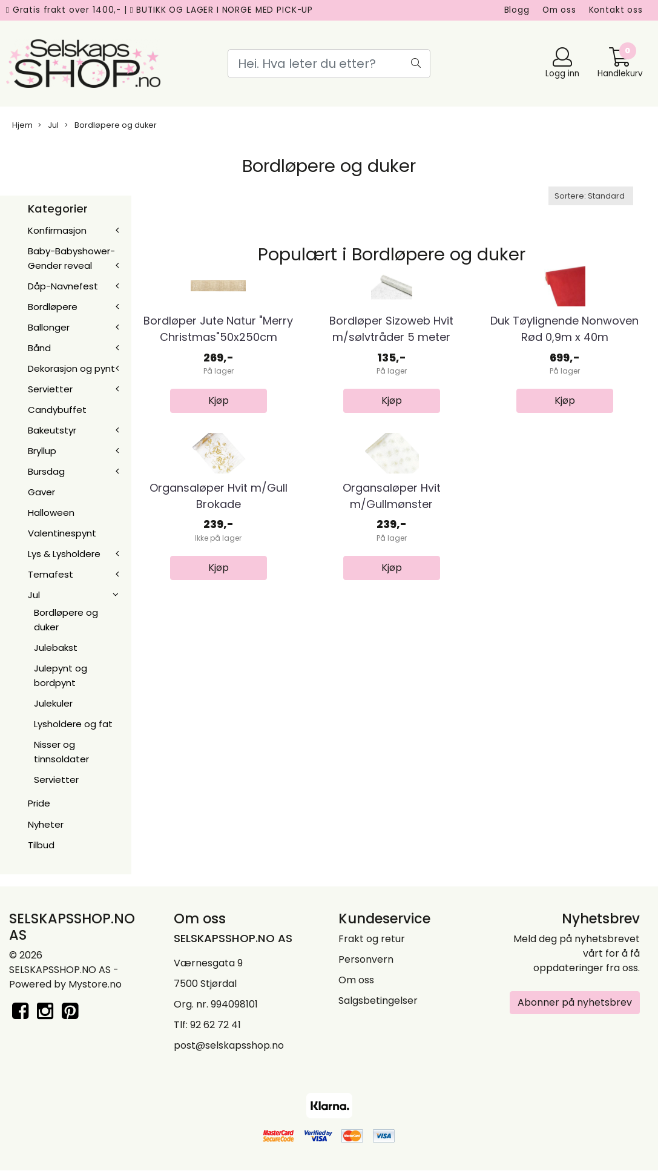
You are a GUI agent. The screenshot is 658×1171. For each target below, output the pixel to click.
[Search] (329, 63)
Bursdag (46, 471)
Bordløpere (52, 306)
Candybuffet (57, 409)
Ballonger (49, 327)
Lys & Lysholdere (64, 553)
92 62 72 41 (215, 1025)
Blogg (517, 10)
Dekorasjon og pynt (71, 368)
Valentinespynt (62, 533)
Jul (48, 125)
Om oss (559, 10)
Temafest (50, 574)
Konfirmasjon (57, 230)
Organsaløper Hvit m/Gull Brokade (219, 663)
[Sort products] (590, 195)
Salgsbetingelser (378, 1001)
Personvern (365, 959)
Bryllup (42, 450)
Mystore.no (95, 984)
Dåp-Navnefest (63, 286)
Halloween (51, 512)
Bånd (39, 347)
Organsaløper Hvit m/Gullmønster (392, 663)
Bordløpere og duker (111, 125)
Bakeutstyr (52, 430)
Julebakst (55, 647)
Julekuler (53, 703)
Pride (39, 803)
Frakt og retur (371, 939)
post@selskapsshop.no (229, 1045)
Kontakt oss (616, 10)
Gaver (41, 492)
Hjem (22, 125)
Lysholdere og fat (73, 723)
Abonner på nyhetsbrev (575, 1002)
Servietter (50, 389)
